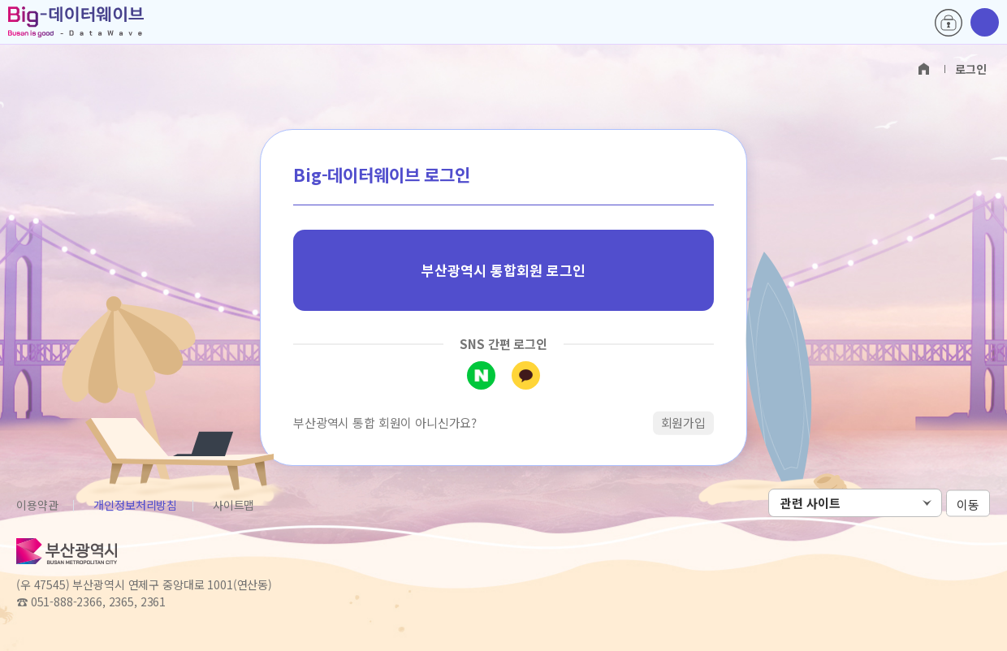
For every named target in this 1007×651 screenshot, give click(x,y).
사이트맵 (233, 505)
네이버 (481, 375)
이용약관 (37, 505)
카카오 (526, 375)
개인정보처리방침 (135, 505)
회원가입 (683, 422)
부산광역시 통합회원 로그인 (503, 270)
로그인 (948, 23)
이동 (968, 503)
